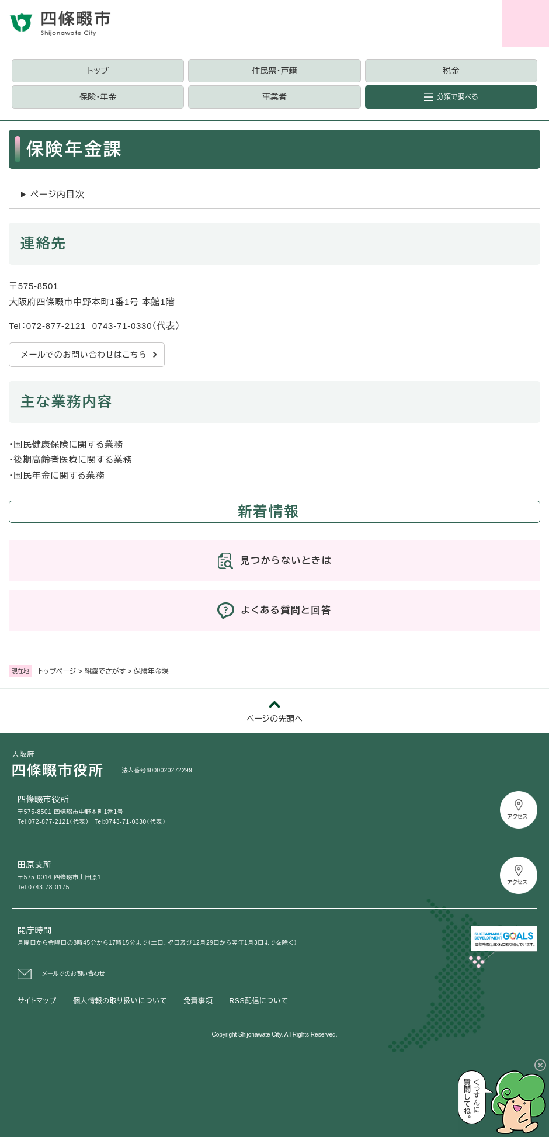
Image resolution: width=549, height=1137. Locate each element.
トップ (98, 70)
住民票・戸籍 (274, 70)
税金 (451, 70)
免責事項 (198, 1001)
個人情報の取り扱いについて (120, 1001)
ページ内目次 (57, 194)
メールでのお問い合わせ (73, 973)
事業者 (274, 97)
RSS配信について (259, 1001)
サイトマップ (37, 1001)
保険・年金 (97, 97)
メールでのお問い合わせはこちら (84, 354)
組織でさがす (105, 671)
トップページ (57, 671)
